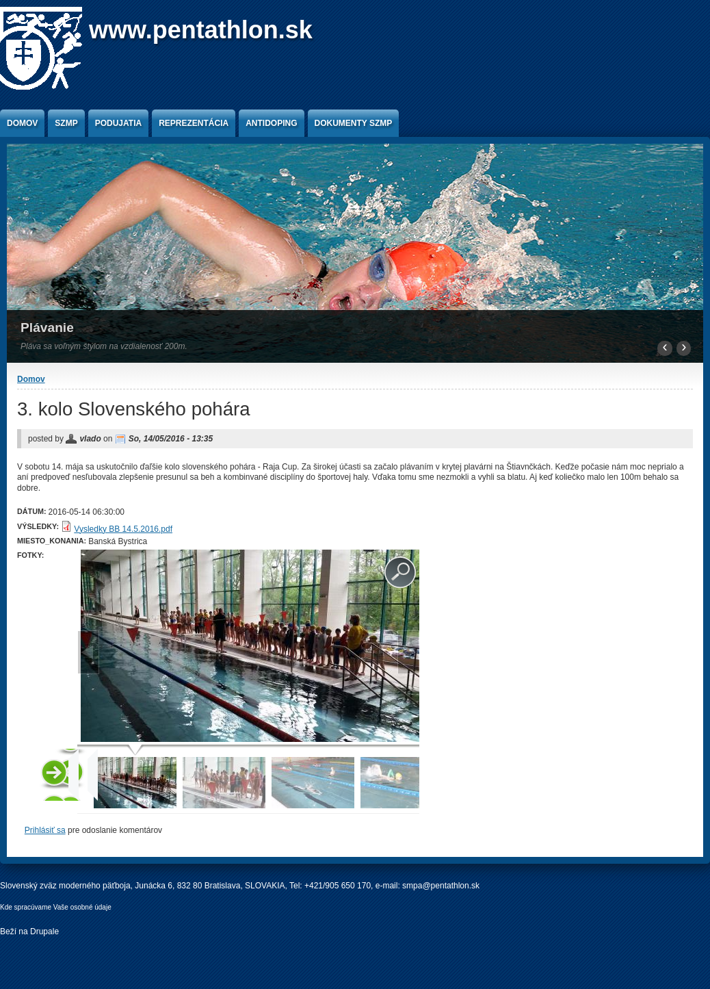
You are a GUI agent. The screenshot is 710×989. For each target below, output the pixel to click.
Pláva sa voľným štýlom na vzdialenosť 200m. (104, 346)
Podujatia (118, 123)
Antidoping (271, 123)
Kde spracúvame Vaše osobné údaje (55, 907)
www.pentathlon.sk (201, 30)
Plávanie (47, 327)
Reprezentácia (193, 123)
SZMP (66, 123)
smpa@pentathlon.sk (440, 885)
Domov (22, 123)
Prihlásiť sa (45, 830)
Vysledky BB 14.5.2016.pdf (123, 529)
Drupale (44, 931)
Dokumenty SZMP (354, 123)
